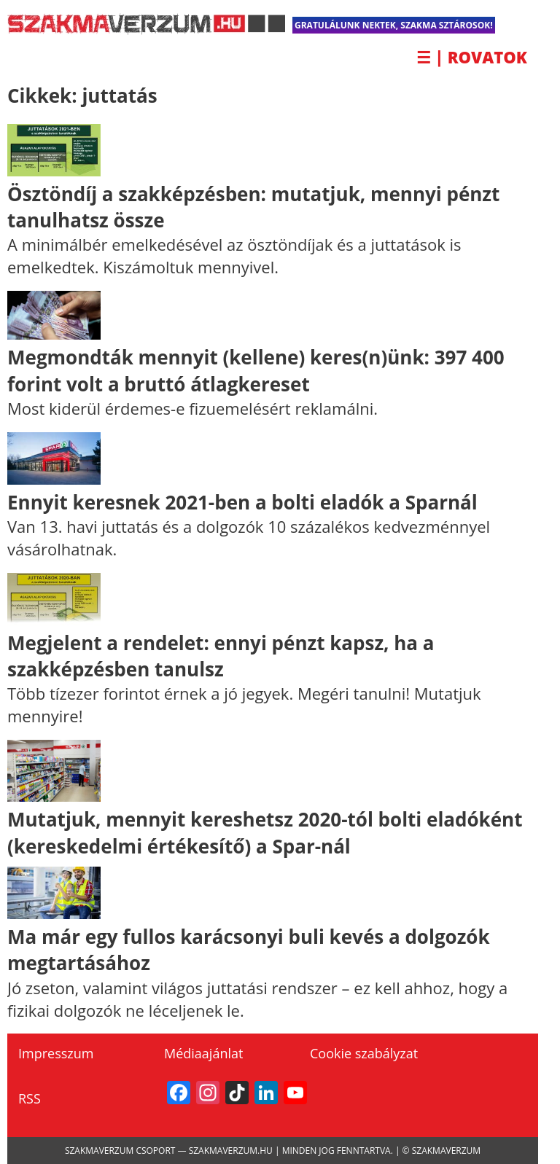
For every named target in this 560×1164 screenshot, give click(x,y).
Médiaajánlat (203, 1053)
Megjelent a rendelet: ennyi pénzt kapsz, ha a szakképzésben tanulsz (221, 656)
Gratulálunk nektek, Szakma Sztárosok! (394, 25)
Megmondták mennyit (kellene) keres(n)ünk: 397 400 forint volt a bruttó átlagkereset (256, 370)
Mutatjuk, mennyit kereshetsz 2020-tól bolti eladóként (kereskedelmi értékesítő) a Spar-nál (264, 832)
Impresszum (55, 1053)
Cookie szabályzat (364, 1053)
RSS (29, 1098)
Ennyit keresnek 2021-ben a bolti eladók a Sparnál (242, 502)
